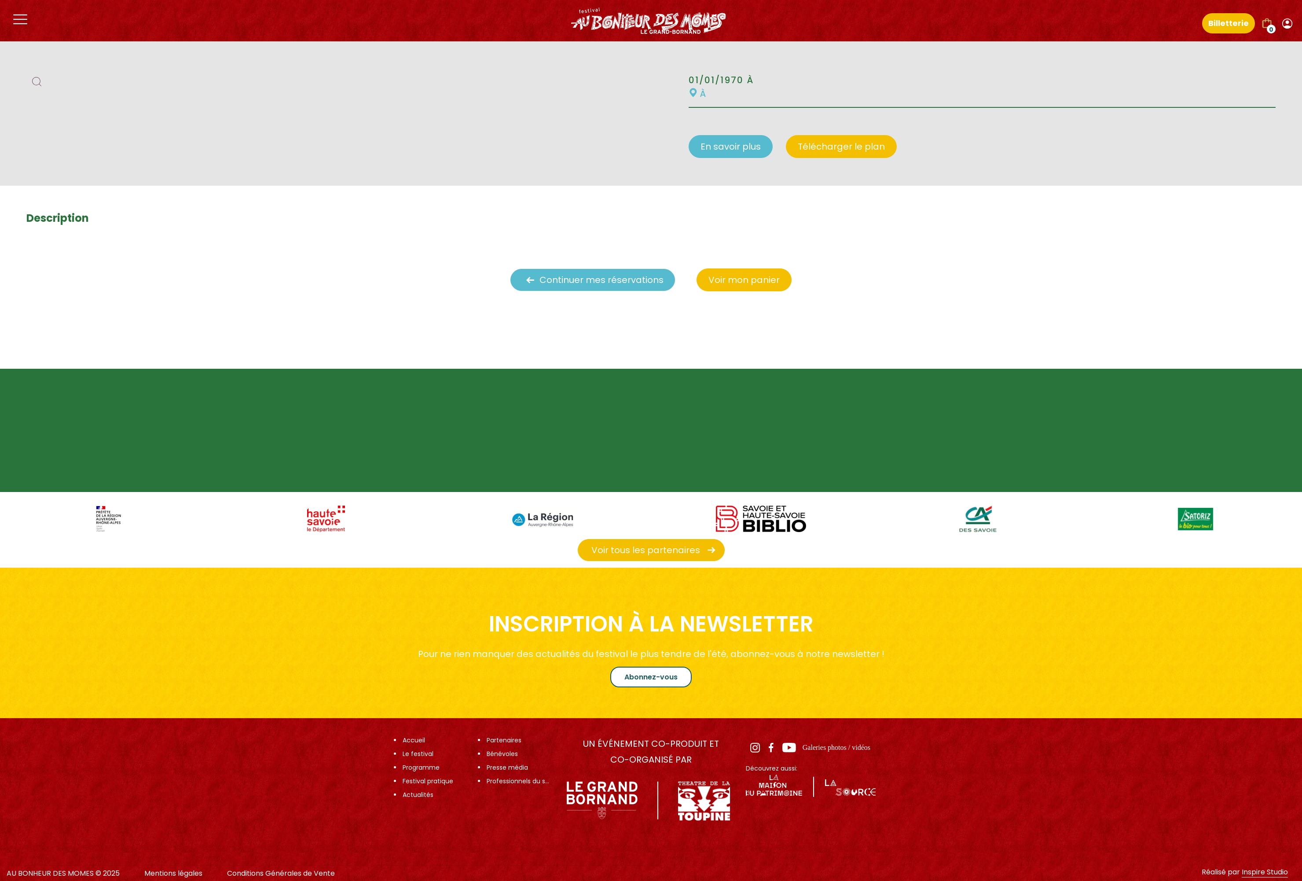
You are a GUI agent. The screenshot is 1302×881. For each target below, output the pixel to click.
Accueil (414, 740)
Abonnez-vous (651, 677)
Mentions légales (173, 873)
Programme (421, 767)
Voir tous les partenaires (645, 550)
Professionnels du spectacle (519, 781)
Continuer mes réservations (601, 280)
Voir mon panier (744, 280)
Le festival (418, 753)
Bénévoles (502, 753)
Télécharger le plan (841, 146)
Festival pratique (428, 781)
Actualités (418, 794)
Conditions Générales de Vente (281, 873)
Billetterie (1228, 23)
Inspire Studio (1265, 872)
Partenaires (504, 740)
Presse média (507, 767)
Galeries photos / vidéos (836, 747)
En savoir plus (731, 146)
